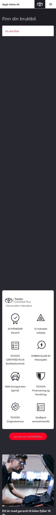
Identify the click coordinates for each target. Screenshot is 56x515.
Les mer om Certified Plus (28, 436)
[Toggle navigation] (51, 4)
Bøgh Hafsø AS (10, 4)
